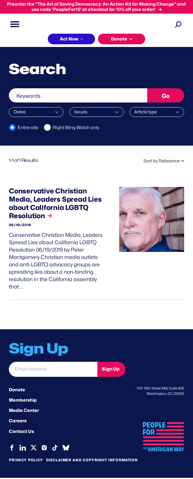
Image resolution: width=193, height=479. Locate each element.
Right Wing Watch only (76, 127)
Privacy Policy (26, 461)
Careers (18, 422)
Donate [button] (119, 39)
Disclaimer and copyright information (92, 461)
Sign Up (111, 371)
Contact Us (21, 433)
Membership (23, 401)
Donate (17, 391)
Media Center (24, 412)
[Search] (178, 24)
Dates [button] (20, 112)
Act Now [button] (69, 39)
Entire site (28, 127)
